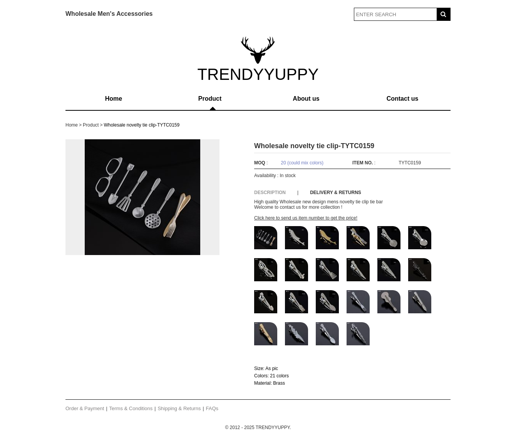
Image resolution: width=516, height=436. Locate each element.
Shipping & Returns (179, 408)
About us (306, 98)
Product (209, 98)
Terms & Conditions (131, 408)
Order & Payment (84, 408)
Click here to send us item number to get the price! (305, 218)
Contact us (403, 98)
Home (113, 98)
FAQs (212, 408)
